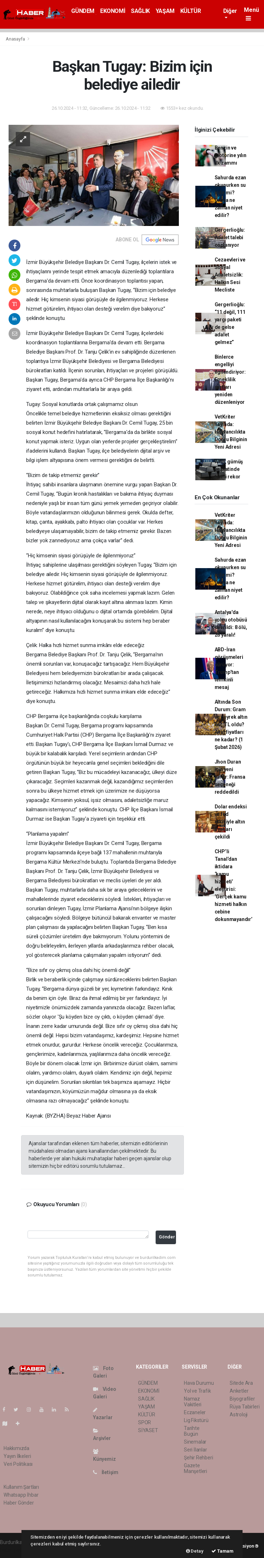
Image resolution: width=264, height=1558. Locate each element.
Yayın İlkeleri (17, 1456)
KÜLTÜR (190, 11)
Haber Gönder (19, 1503)
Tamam (222, 1551)
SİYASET (148, 1430)
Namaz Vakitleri (192, 1401)
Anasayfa (16, 39)
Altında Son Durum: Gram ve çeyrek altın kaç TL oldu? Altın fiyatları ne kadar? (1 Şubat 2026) (231, 724)
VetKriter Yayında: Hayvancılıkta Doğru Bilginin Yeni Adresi (231, 432)
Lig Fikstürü (196, 1420)
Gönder (167, 1237)
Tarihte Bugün (192, 1431)
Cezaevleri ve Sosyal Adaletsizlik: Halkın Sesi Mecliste (230, 275)
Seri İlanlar (195, 1450)
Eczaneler (195, 1412)
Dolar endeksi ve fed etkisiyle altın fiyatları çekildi (231, 822)
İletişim (105, 1472)
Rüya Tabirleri (244, 1407)
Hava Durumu (199, 1383)
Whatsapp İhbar (21, 1495)
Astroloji (239, 1414)
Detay (195, 1551)
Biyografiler (242, 1399)
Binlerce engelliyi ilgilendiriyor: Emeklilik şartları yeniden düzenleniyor (230, 379)
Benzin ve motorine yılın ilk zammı (230, 155)
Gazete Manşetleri (195, 1468)
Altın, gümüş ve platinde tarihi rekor (229, 469)
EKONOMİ (112, 11)
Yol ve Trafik (197, 1391)
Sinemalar (195, 1442)
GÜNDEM (82, 11)
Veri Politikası (18, 1464)
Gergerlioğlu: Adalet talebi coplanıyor (230, 237)
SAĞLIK (140, 11)
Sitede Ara (241, 1383)
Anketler (239, 1391)
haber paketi (14, 1550)
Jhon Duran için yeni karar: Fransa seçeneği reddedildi (230, 777)
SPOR (144, 1422)
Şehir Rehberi (198, 1457)
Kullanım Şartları (21, 1487)
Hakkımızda (16, 1448)
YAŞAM (165, 11)
